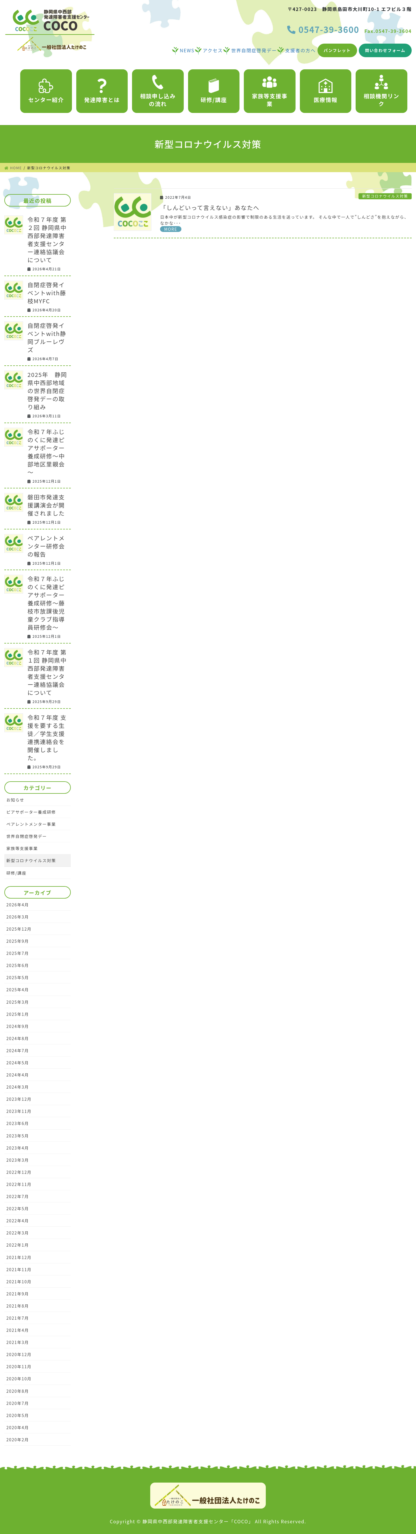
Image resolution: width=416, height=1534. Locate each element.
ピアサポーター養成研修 (31, 812)
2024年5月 (17, 1063)
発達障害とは (102, 91)
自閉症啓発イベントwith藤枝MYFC (46, 292)
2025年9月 (17, 941)
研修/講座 (213, 91)
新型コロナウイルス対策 (385, 196)
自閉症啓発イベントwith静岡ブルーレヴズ (46, 337)
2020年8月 (17, 1391)
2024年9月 (17, 1026)
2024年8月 (17, 1038)
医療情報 (325, 91)
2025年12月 (18, 929)
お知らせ (15, 800)
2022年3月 (17, 1233)
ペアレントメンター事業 (31, 824)
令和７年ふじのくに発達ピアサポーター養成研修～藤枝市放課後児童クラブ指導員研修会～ (46, 602)
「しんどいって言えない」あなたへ (209, 207)
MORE (170, 229)
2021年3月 (17, 1342)
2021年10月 (18, 1281)
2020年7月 (17, 1403)
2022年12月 (18, 1172)
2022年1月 (17, 1245)
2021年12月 (18, 1257)
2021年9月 (17, 1294)
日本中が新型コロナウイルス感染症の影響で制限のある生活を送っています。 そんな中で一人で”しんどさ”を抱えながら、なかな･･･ (284, 220)
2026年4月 (17, 905)
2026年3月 (17, 917)
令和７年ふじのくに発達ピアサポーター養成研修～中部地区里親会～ (46, 451)
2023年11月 (18, 1111)
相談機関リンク (382, 91)
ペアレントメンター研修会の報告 (46, 546)
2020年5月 (17, 1415)
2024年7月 (17, 1050)
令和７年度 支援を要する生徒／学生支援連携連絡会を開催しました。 (47, 737)
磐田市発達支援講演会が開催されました (46, 505)
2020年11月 (18, 1366)
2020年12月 (18, 1354)
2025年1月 (17, 1014)
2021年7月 (17, 1318)
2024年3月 (17, 1087)
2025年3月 (17, 1002)
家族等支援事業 (270, 91)
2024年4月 (17, 1075)
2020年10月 (18, 1378)
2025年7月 (17, 953)
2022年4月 (17, 1221)
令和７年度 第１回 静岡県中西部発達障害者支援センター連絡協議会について (47, 672)
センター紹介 (46, 91)
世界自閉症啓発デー (26, 836)
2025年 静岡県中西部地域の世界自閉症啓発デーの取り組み (47, 390)
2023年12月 (18, 1099)
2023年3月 (17, 1160)
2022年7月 (17, 1196)
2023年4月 (17, 1148)
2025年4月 (17, 989)
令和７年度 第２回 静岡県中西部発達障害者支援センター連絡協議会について (47, 239)
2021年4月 (17, 1330)
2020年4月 (17, 1427)
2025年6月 (17, 965)
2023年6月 (17, 1123)
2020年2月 (17, 1439)
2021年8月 (17, 1306)
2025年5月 (17, 977)
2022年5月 (17, 1208)
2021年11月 (18, 1269)
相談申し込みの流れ (158, 91)
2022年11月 (18, 1184)
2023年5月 (17, 1136)
